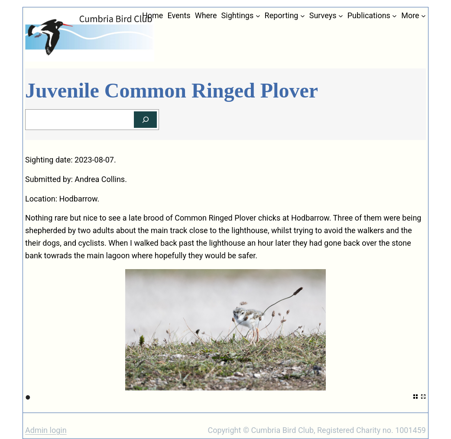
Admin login (46, 430)
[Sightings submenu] (258, 15)
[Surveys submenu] (340, 15)
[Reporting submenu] (302, 15)
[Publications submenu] (394, 15)
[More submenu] (423, 15)
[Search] (145, 119)
